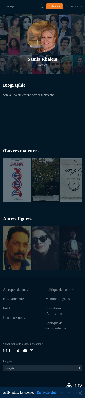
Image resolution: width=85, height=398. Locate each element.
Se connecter (74, 6)
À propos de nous (15, 290)
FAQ (6, 308)
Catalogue (10, 6)
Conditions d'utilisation (53, 311)
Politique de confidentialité (55, 325)
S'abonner (54, 6)
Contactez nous (14, 318)
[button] (42, 36)
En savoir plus (46, 392)
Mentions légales (57, 299)
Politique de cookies (59, 290)
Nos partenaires (14, 299)
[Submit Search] (41, 6)
